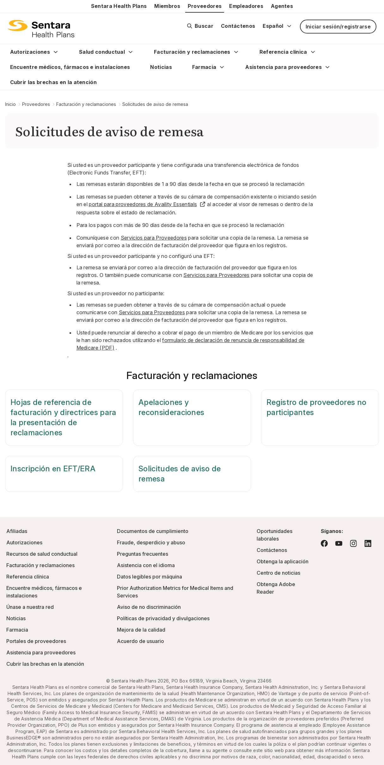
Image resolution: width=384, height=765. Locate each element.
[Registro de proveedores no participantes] (320, 417)
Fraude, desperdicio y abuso (151, 542)
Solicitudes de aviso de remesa (155, 104)
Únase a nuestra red (30, 607)
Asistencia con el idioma (146, 565)
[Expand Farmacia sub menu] (222, 67)
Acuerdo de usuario (140, 641)
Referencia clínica (283, 52)
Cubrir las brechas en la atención (53, 82)
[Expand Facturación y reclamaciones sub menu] (236, 52)
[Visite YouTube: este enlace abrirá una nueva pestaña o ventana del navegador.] (338, 543)
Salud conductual (102, 52)
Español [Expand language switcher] (277, 26)
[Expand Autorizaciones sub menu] (55, 52)
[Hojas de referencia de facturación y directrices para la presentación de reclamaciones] (64, 417)
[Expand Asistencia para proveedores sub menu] (327, 67)
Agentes (282, 6)
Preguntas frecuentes (142, 554)
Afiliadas (16, 531)
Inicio (10, 104)
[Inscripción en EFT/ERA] (64, 474)
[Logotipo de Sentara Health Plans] (41, 28)
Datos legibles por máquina (149, 576)
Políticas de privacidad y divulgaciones (163, 618)
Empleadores (246, 6)
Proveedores (205, 6)
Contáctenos (238, 26)
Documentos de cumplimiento (152, 531)
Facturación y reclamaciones (192, 52)
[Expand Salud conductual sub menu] (130, 52)
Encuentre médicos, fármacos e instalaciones (70, 67)
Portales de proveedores (36, 641)
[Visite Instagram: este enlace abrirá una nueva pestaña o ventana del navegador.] (353, 543)
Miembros (167, 6)
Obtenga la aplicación (282, 561)
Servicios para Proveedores (154, 238)
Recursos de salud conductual (41, 554)
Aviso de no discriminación (149, 607)
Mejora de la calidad (141, 630)
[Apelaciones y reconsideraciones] (192, 417)
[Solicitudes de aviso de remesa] (192, 474)
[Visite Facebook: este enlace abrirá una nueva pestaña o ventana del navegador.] (324, 543)
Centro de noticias (278, 573)
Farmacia (204, 67)
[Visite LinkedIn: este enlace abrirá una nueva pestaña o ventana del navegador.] (367, 543)
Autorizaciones (30, 52)
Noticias (161, 67)
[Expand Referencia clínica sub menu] (313, 52)
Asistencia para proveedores (283, 67)
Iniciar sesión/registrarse (338, 26)
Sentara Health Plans (119, 6)
